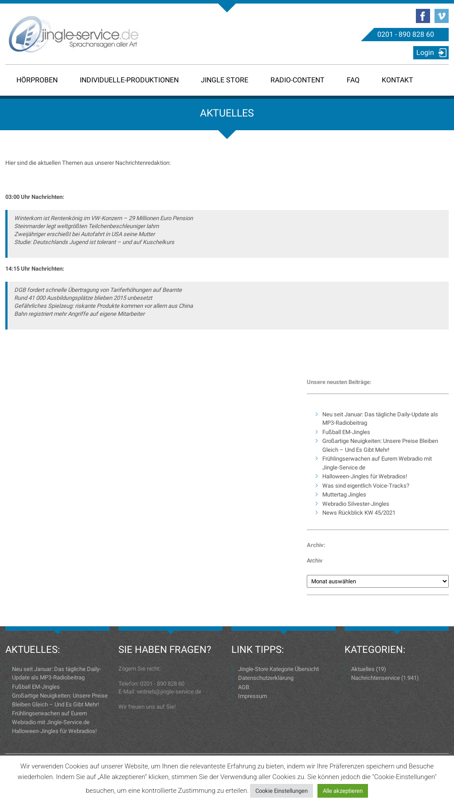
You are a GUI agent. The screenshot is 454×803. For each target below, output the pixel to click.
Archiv (314, 560)
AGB (243, 687)
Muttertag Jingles (344, 494)
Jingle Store (224, 80)
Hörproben (37, 80)
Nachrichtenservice (375, 678)
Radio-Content (297, 80)
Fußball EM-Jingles (346, 432)
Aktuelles (363, 669)
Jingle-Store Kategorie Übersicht (278, 669)
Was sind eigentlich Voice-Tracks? (365, 485)
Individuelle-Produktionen (129, 80)
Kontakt (397, 80)
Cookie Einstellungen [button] (281, 790)
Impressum (252, 696)
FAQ (353, 80)
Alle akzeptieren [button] (343, 790)
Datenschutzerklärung (266, 678)
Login (425, 52)
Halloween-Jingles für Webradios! (364, 476)
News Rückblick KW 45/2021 (358, 512)
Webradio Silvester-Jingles (355, 503)
